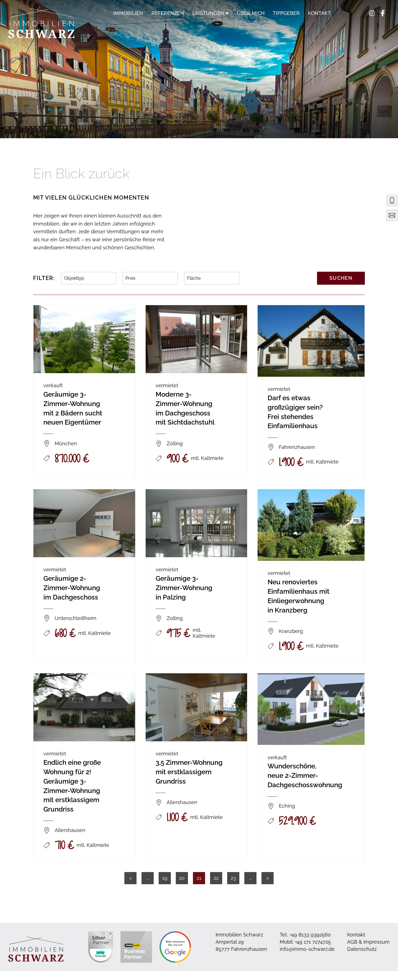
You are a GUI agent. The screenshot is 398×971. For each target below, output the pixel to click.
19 (164, 878)
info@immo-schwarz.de (307, 949)
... (147, 878)
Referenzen (167, 13)
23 (233, 878)
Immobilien (128, 13)
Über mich (251, 13)
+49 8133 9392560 (310, 935)
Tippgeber (286, 13)
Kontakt (319, 13)
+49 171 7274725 (313, 942)
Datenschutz (362, 949)
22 (216, 878)
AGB (352, 942)
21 (199, 878)
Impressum (376, 942)
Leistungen (210, 13)
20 (182, 878)
